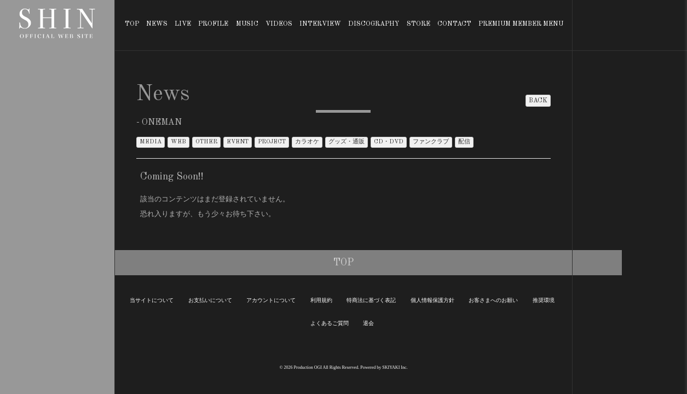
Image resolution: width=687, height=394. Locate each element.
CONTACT (454, 24)
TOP (132, 24)
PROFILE (213, 24)
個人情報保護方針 (432, 300)
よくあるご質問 (329, 323)
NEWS (157, 24)
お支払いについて (210, 300)
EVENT (238, 142)
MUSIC (247, 24)
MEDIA (150, 142)
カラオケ (307, 142)
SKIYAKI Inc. (394, 367)
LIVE (183, 24)
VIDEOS (278, 24)
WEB (178, 142)
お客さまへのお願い (493, 300)
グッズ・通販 (346, 142)
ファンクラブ (431, 142)
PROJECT (272, 142)
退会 (368, 323)
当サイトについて (152, 300)
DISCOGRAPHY (373, 24)
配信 (464, 142)
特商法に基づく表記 (371, 300)
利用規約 (321, 300)
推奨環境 (544, 300)
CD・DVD (388, 142)
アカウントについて (271, 300)
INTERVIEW (320, 24)
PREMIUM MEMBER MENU (520, 24)
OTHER (206, 142)
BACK (538, 100)
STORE (418, 24)
